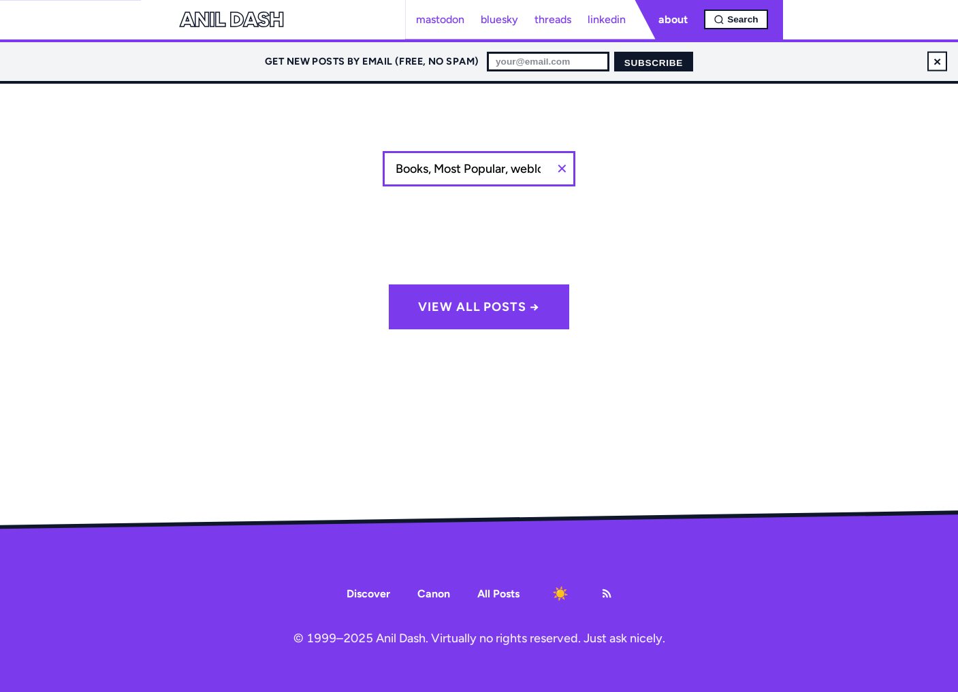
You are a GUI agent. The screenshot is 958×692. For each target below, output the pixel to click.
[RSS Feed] (606, 593)
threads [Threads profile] (552, 19)
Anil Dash (232, 19)
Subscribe (653, 63)
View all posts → (478, 306)
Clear (561, 168)
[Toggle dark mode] (560, 593)
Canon (433, 593)
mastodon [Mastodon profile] (440, 19)
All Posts (498, 593)
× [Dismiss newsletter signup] (937, 61)
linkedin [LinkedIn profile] (607, 19)
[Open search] (735, 19)
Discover (368, 593)
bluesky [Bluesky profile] (499, 19)
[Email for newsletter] (548, 61)
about (673, 19)
